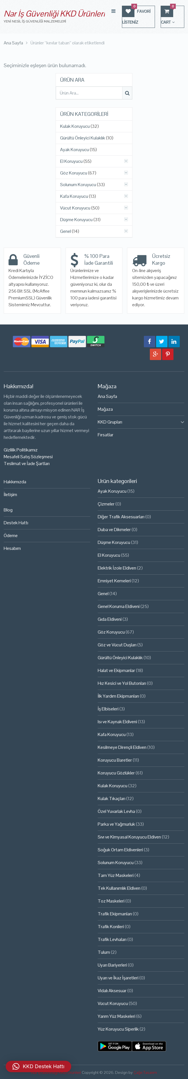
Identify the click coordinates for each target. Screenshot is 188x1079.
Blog (8, 510)
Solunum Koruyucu (78, 185)
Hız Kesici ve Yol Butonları (122, 683)
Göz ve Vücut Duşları (117, 645)
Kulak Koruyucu (75, 126)
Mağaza (105, 409)
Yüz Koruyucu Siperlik (118, 1029)
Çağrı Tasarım (145, 1072)
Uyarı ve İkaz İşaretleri (118, 978)
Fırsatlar (105, 435)
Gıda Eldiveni (110, 619)
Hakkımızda (15, 482)
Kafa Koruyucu (74, 196)
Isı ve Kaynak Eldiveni (117, 722)
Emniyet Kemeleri (114, 581)
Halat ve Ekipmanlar (116, 670)
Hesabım (12, 548)
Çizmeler (106, 504)
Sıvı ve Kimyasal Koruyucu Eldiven (129, 837)
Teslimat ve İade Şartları (27, 463)
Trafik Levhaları (112, 939)
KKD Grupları (110, 422)
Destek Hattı (16, 523)
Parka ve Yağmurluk (116, 824)
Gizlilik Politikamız (21, 450)
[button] (38, 1066)
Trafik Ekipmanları (115, 914)
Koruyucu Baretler (115, 760)
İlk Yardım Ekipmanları (118, 696)
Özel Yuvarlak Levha (116, 811)
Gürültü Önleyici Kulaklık (82, 138)
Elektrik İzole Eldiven (117, 568)
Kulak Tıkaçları (111, 798)
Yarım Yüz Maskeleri (116, 1016)
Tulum (104, 952)
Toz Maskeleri (111, 901)
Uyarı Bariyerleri (112, 965)
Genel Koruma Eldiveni (119, 606)
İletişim (10, 495)
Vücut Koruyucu (75, 208)
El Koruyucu (71, 161)
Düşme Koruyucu (76, 220)
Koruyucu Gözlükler (116, 773)
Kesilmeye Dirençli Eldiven (122, 747)
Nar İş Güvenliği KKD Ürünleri (54, 13)
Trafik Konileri (111, 927)
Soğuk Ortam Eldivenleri (120, 850)
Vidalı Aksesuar (112, 991)
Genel (65, 231)
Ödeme (11, 536)
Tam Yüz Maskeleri (116, 875)
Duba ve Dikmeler (114, 530)
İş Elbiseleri (108, 709)
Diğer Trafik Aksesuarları (121, 517)
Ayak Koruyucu (74, 150)
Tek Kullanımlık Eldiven (119, 888)
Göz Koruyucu (73, 173)
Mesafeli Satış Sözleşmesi (28, 457)
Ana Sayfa (107, 396)
